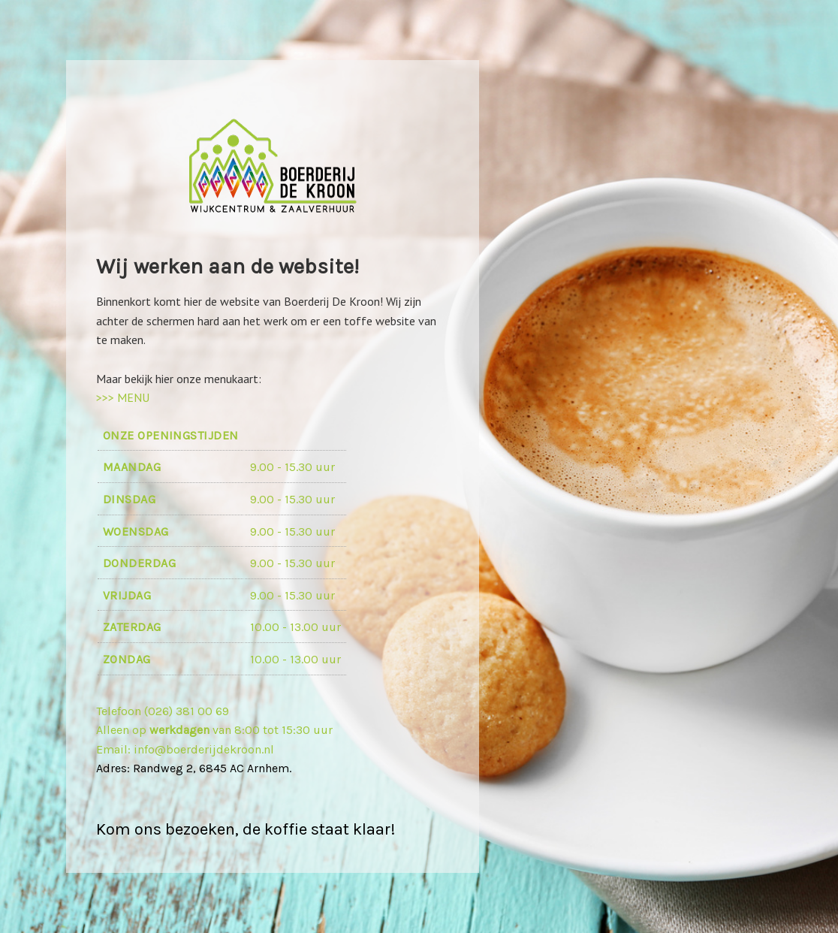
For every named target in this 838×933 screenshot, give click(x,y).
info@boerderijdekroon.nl (202, 749)
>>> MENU (122, 397)
